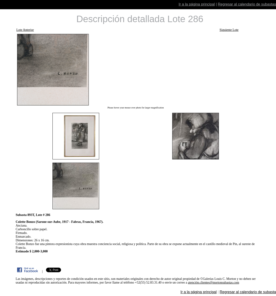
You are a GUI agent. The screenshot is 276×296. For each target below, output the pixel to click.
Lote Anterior (25, 30)
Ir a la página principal (197, 4)
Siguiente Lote (229, 30)
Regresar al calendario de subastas (247, 4)
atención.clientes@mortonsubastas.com (213, 282)
